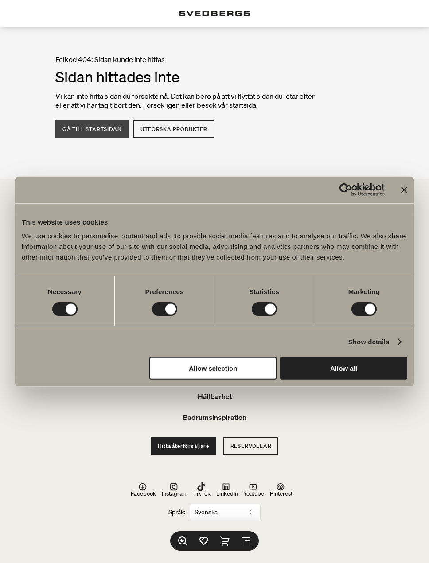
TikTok (202, 489)
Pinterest (281, 489)
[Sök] (182, 541)
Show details (369, 341)
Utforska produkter (173, 129)
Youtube (253, 489)
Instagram (174, 489)
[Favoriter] (204, 541)
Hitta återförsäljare (183, 446)
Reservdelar (251, 446)
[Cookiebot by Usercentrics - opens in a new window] (346, 189)
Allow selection (213, 368)
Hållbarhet (215, 396)
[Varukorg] (225, 541)
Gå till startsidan (91, 129)
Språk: (176, 512)
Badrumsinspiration (214, 417)
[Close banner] (404, 189)
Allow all (343, 368)
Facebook (143, 489)
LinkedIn (227, 489)
